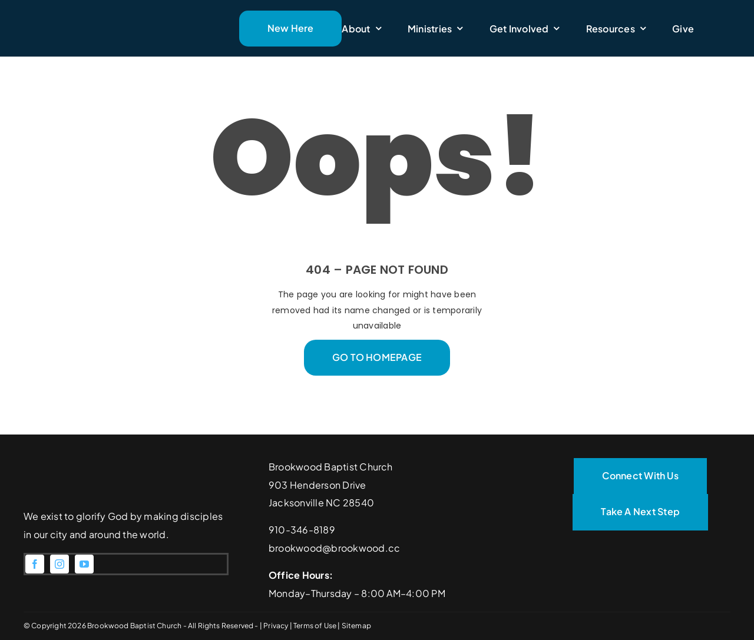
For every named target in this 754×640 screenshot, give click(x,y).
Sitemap (356, 625)
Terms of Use (315, 625)
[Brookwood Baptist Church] (106, 10)
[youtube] (84, 564)
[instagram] (59, 564)
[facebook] (34, 564)
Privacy (276, 625)
